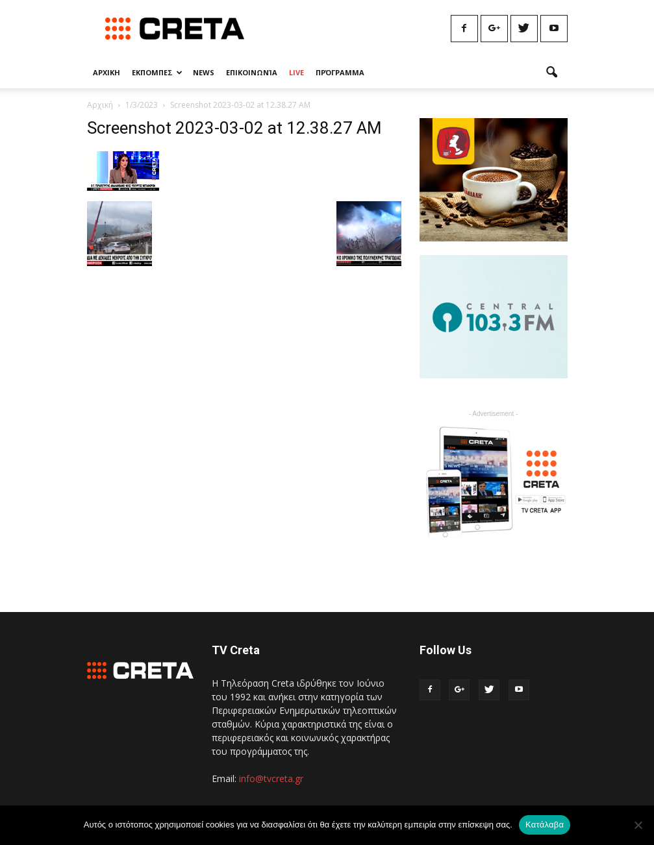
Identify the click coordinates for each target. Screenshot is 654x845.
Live (296, 72)
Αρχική (100, 104)
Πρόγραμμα (340, 72)
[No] (637, 824)
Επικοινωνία (251, 72)
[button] (552, 72)
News (203, 72)
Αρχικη (106, 72)
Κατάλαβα (544, 824)
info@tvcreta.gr (271, 778)
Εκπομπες (157, 72)
